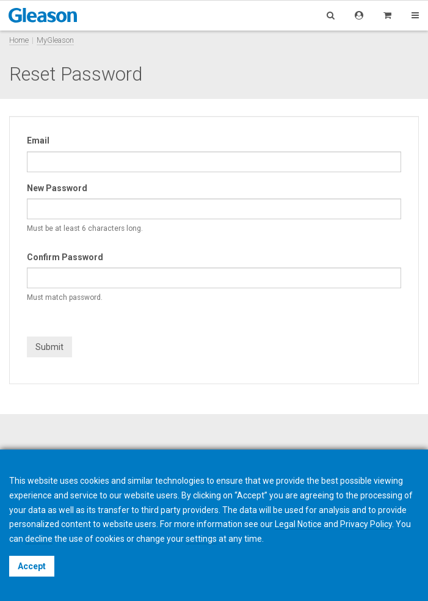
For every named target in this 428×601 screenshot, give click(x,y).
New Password (57, 188)
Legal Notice (298, 524)
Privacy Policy (366, 524)
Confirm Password (65, 257)
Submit (49, 347)
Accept (32, 566)
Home (19, 40)
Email (38, 140)
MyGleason (55, 40)
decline (39, 539)
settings (201, 539)
